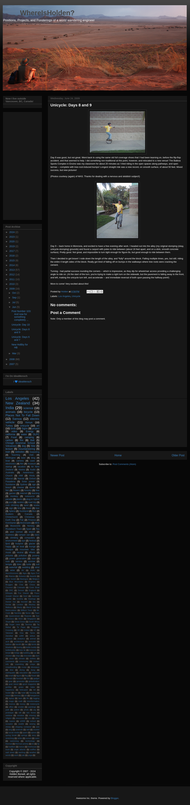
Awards (33, 576)
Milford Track (26, 610)
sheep (8, 727)
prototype (10, 713)
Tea (37, 529)
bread (8, 653)
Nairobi (20, 478)
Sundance (10, 484)
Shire (20, 619)
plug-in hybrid (32, 499)
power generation (18, 558)
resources (20, 718)
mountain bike (27, 549)
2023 (12, 236)
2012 (12, 274)
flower (33, 676)
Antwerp (22, 576)
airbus (32, 636)
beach (8, 487)
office (11, 707)
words (8, 755)
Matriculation (11, 610)
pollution (23, 555)
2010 (12, 284)
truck (8, 749)
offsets (32, 552)
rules (37, 718)
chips (18, 656)
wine (12, 570)
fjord (8, 543)
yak (23, 755)
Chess (32, 585)
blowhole (9, 647)
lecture (9, 448)
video (14, 431)
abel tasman (16, 532)
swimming (14, 741)
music (8, 552)
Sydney (23, 484)
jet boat (20, 546)
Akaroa (12, 576)
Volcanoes (11, 446)
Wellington (11, 458)
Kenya (28, 422)
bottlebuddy (11, 650)
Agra (25, 573)
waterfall (13, 567)
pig (34, 710)
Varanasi (9, 633)
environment (11, 540)
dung (33, 670)
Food (14, 437)
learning (35, 493)
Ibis (34, 602)
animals (11, 412)
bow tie (22, 650)
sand (26, 505)
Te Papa (21, 627)
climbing (14, 538)
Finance (32, 520)
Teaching (15, 455)
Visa (21, 633)
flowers (16, 490)
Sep (14, 297)
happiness (10, 690)
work (16, 755)
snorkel (36, 730)
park (7, 710)
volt (37, 564)
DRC (11, 590)
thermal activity (21, 744)
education (23, 673)
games (12, 493)
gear (10, 681)
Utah (31, 455)
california (10, 434)
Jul (14, 302)
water (24, 434)
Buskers (9, 514)
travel (28, 508)
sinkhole (19, 730)
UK (18, 630)
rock (8, 561)
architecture (19, 642)
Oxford (32, 478)
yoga (30, 755)
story (34, 735)
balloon (9, 644)
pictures (9, 555)
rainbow (9, 715)
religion (9, 718)
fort (28, 678)
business (10, 535)
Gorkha (20, 599)
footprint (19, 543)
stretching (10, 738)
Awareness (28, 472)
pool (11, 502)
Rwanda (27, 616)
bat (26, 644)
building (26, 653)
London (20, 604)
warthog (21, 752)
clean (11, 658)
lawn (20, 698)
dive (11, 670)
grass (21, 687)
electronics (11, 464)
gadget (36, 678)
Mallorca (9, 607)
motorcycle (34, 704)
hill (34, 690)
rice (29, 718)
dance (32, 487)
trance (21, 747)
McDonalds (25, 523)
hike (33, 446)
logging (36, 698)
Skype (8, 622)
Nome (28, 613)
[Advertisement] (117, 423)
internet (23, 493)
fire (21, 440)
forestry (27, 490)
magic (11, 701)
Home (118, 455)
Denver (21, 590)
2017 (12, 251)
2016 (12, 255)
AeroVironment (12, 573)
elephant (35, 673)
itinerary (17, 695)
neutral (20, 552)
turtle (28, 564)
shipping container (23, 727)
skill (28, 730)
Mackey (32, 604)
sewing (33, 724)
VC (35, 630)
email (10, 676)
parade (9, 499)
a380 (21, 636)
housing (33, 693)
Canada (28, 514)
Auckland (23, 511)
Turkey (9, 425)
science (28, 408)
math (20, 701)
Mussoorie (15, 526)
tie (33, 744)
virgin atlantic (20, 749)
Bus (34, 511)
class (36, 535)
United (26, 630)
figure (18, 676)
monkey (14, 496)
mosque (9, 549)
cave (32, 461)
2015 (12, 260)
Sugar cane (14, 624)
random (20, 502)
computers (30, 538)
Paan (37, 613)
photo (26, 710)
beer (23, 458)
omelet (21, 707)
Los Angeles (64, 296)
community (23, 661)
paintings (32, 707)
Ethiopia (9, 593)
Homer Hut (11, 602)
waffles (33, 749)
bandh (18, 644)
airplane (9, 639)
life (27, 698)
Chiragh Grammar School (20, 443)
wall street (10, 752)
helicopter (24, 690)
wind (37, 567)
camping (29, 437)
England (32, 590)
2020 (12, 241)
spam (25, 732)
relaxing (32, 715)
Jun (14, 307)
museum (32, 464)
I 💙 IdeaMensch (22, 381)
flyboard (9, 678)
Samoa (17, 418)
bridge (17, 653)
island (8, 695)
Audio (33, 469)
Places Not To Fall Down (22, 415)
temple (9, 564)
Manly (19, 607)
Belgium (35, 579)
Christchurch (12, 517)
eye (23, 540)
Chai (21, 585)
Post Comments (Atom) (124, 464)
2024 (12, 232)
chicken (9, 656)
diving (22, 670)
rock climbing (12, 505)
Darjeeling (34, 452)
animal (33, 639)
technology (30, 741)
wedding (26, 567)
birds (13, 428)
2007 (12, 364)
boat (8, 461)
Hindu (32, 475)
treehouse (32, 747)
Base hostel (11, 579)
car (35, 653)
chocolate (27, 656)
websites (20, 451)
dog (24, 446)
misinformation (33, 701)
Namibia (17, 613)
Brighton (32, 582)
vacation (22, 466)
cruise (24, 667)
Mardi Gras (31, 607)
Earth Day (11, 520)
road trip (32, 502)
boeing (19, 647)
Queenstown (14, 616)
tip (38, 744)
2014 (12, 265)
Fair (22, 520)
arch (7, 642)
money (23, 704)
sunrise (31, 561)
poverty (35, 555)
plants (19, 499)
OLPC (36, 434)
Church (9, 475)
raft (20, 713)
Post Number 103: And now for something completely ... (21, 315)
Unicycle (76, 296)
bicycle (28, 412)
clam (37, 656)
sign (11, 508)
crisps (32, 664)
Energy (30, 431)
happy (8, 546)
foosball (19, 678)
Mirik (37, 523)
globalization (34, 681)
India (10, 408)
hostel (8, 693)
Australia (10, 472)
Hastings (32, 599)
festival (32, 540)
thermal (9, 744)
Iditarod (9, 478)
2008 (12, 359)
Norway (31, 526)
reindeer (20, 715)
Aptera (12, 511)
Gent (25, 596)
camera (20, 461)
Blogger (114, 798)
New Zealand (18, 403)
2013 (12, 269)
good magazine (29, 684)
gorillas (9, 687)
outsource (30, 496)
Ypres (32, 633)
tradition (11, 747)
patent (16, 710)
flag (26, 676)
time (19, 508)
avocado (32, 642)
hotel (23, 693)
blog (33, 458)
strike (19, 738)
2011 (12, 279)
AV (23, 570)
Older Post (178, 455)
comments (10, 661)
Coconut (9, 587)
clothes (33, 658)
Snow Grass (20, 622)
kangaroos (34, 695)
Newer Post (57, 455)
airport (32, 532)
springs (24, 735)
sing (10, 730)
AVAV (32, 570)
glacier (32, 543)
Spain (29, 529)
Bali (32, 440)
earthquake (10, 673)
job (25, 695)
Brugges (9, 585)
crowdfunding (11, 667)
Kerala (8, 604)
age (34, 484)
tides (19, 564)
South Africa (34, 622)
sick (37, 727)
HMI (21, 475)
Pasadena (10, 481)
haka (33, 687)
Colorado (21, 587)
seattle (21, 724)
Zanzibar (9, 636)
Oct (14, 292)
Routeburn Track (14, 529)
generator (20, 681)
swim (37, 738)
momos (12, 704)
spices (33, 732)
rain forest (31, 713)
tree (37, 508)
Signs (25, 428)
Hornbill (24, 602)
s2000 (22, 721)
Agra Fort (35, 573)
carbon (9, 440)
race (33, 558)
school (33, 721)
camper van (24, 535)
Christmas (30, 517)
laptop (11, 698)
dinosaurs (35, 667)
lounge (32, 546)
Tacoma (28, 624)
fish (7, 490)
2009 (12, 288)
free (37, 490)
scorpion (9, 724)
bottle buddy (31, 647)
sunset (28, 738)
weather (32, 752)
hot (16, 693)
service (18, 561)
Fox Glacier (23, 593)
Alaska (21, 469)
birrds (33, 644)
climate (22, 658)
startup (9, 466)
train (8, 451)
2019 (12, 246)
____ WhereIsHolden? (39, 13)
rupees (12, 721)
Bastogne (24, 579)
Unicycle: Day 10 (21, 324)
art (38, 425)
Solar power (28, 481)
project (35, 428)
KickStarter (11, 523)
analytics (21, 639)
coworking (19, 664)
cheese (20, 487)
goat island (13, 684)
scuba (36, 505)
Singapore (31, 619)
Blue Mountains (16, 582)
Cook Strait (34, 587)
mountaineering (26, 448)
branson (32, 650)
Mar (14, 353)
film (21, 464)
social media (13, 732)
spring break (11, 735)
